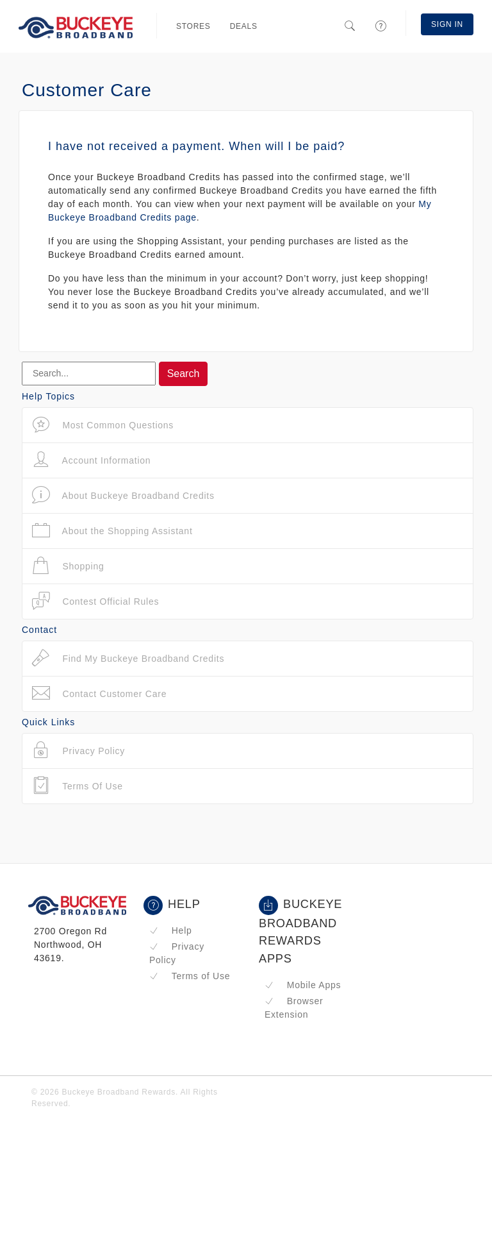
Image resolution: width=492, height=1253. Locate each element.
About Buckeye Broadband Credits (123, 495)
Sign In (447, 24)
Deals (244, 26)
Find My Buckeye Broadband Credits (128, 658)
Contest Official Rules (95, 601)
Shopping (68, 566)
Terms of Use (189, 976)
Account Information (91, 460)
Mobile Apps (303, 985)
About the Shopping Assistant (112, 531)
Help (170, 930)
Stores (193, 26)
